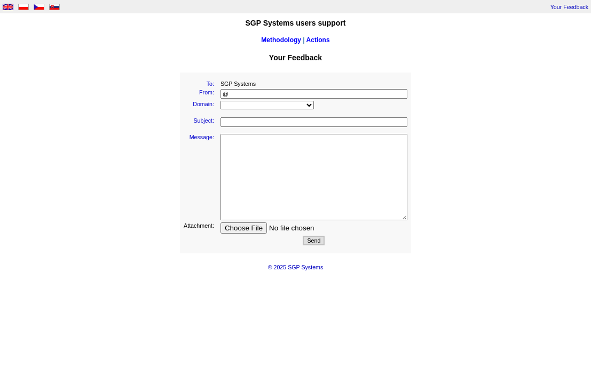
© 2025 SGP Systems (296, 267)
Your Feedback (569, 7)
